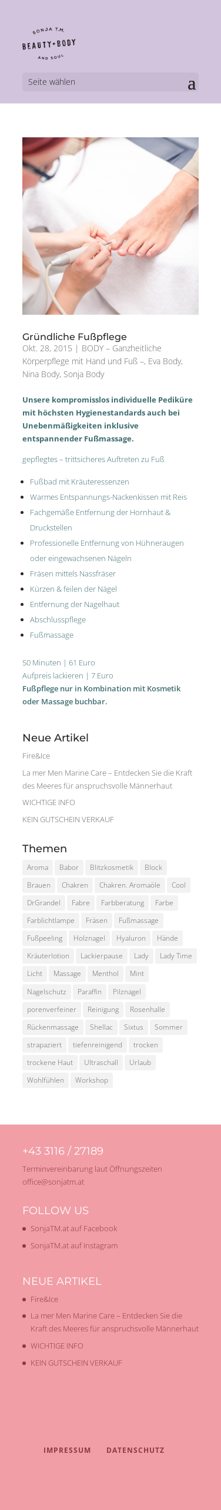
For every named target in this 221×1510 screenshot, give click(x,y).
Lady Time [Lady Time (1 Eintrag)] (176, 956)
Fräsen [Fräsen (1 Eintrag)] (97, 920)
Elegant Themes (108, 1481)
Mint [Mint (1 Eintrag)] (137, 973)
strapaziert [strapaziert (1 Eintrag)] (44, 1045)
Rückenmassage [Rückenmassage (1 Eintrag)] (53, 1027)
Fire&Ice (36, 755)
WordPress (110, 1494)
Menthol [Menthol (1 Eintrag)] (105, 973)
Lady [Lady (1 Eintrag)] (141, 956)
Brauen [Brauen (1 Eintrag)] (39, 885)
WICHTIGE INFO (48, 802)
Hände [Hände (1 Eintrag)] (167, 938)
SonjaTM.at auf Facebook (74, 1228)
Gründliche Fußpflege (74, 336)
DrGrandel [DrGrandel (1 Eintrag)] (44, 903)
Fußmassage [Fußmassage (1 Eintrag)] (139, 920)
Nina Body (40, 374)
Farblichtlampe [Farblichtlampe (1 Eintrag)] (51, 920)
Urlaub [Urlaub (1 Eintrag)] (140, 1062)
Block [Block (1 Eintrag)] (153, 867)
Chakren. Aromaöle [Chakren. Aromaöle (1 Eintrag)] (129, 885)
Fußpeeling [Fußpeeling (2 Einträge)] (44, 938)
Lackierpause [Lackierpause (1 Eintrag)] (102, 956)
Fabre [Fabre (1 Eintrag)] (81, 903)
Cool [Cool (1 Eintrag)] (179, 885)
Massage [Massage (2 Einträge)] (67, 973)
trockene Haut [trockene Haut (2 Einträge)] (50, 1062)
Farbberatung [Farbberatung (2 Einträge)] (122, 903)
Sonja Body (83, 374)
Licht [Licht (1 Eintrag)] (34, 973)
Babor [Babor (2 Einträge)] (69, 867)
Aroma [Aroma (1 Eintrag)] (37, 867)
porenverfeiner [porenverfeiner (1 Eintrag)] (51, 1009)
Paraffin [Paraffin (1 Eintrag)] (90, 992)
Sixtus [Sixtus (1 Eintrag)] (133, 1027)
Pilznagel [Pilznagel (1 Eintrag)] (127, 992)
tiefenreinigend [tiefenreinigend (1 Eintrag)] (97, 1045)
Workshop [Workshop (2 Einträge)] (91, 1080)
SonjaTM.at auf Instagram (74, 1245)
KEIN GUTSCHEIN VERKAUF (68, 819)
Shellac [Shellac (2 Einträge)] (101, 1027)
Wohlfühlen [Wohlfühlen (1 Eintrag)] (45, 1080)
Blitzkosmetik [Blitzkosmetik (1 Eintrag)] (111, 867)
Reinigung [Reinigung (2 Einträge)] (103, 1009)
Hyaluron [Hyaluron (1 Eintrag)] (131, 938)
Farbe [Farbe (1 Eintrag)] (164, 903)
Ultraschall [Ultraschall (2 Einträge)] (101, 1062)
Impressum (67, 1450)
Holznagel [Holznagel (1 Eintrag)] (89, 938)
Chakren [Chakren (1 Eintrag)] (75, 885)
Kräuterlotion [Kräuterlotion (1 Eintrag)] (48, 956)
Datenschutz (135, 1450)
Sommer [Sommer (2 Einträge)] (169, 1027)
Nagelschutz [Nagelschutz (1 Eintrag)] (46, 992)
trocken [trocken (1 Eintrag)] (145, 1045)
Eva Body (164, 361)
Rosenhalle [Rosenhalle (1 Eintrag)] (147, 1009)
